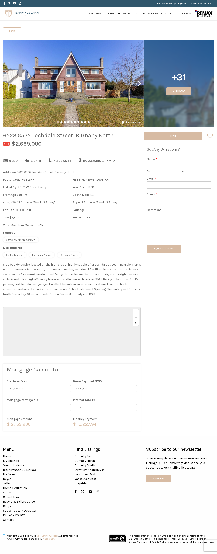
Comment (154, 210)
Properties (111, 13)
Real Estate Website (47, 536)
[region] (71, 331)
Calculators (11, 497)
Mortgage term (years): (23, 400)
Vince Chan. (49, 539)
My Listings (11, 460)
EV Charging (153, 13)
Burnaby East (84, 456)
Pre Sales (9, 474)
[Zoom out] (136, 317)
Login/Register (184, 13)
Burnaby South (85, 465)
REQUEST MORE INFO (164, 248)
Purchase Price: (18, 381)
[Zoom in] (136, 312)
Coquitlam (82, 483)
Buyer (7, 479)
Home (91, 13)
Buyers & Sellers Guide (201, 3)
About (139, 13)
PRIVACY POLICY (14, 515)
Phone (152, 194)
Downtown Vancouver (89, 470)
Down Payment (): (89, 381)
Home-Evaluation (15, 488)
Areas (98, 13)
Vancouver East (85, 474)
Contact (172, 13)
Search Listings (13, 465)
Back (12, 31)
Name (152, 159)
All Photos (178, 91)
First (149, 171)
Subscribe (158, 478)
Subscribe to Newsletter (19, 510)
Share (173, 136)
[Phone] (179, 200)
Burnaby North (85, 460)
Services (126, 13)
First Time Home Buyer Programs (171, 3)
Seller (7, 483)
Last (183, 171)
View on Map (131, 122)
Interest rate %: (84, 400)
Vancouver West (85, 479)
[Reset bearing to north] (136, 323)
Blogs (163, 13)
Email (152, 178)
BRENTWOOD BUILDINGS (20, 470)
